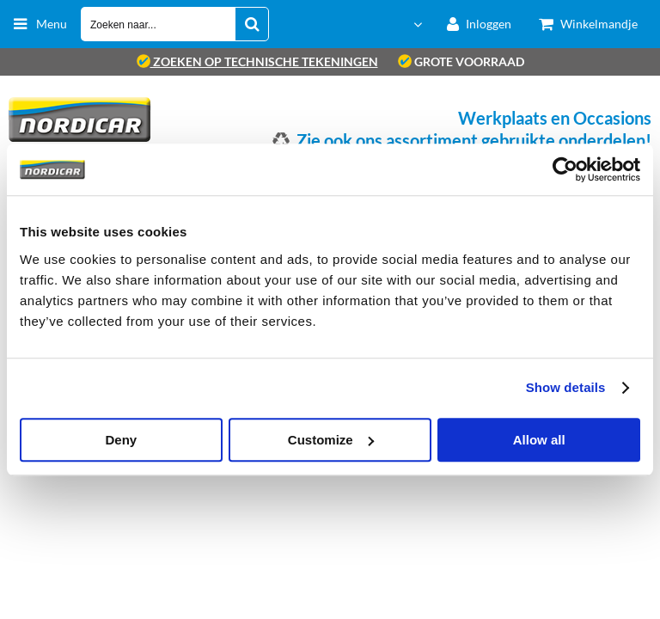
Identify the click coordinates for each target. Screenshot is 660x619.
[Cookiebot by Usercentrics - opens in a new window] (565, 169)
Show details (566, 387)
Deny (121, 439)
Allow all (539, 439)
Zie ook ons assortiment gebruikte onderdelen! (473, 140)
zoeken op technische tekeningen (257, 61)
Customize (331, 439)
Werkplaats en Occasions (554, 117)
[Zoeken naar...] (252, 24)
